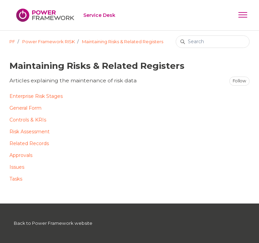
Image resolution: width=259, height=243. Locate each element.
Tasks (15, 179)
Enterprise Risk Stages (36, 96)
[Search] (213, 41)
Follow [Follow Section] (239, 80)
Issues (16, 167)
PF (12, 41)
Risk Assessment (29, 132)
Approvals (20, 155)
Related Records (29, 143)
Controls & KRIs (27, 120)
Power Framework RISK (48, 41)
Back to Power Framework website (53, 223)
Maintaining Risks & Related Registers (122, 41)
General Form (25, 108)
